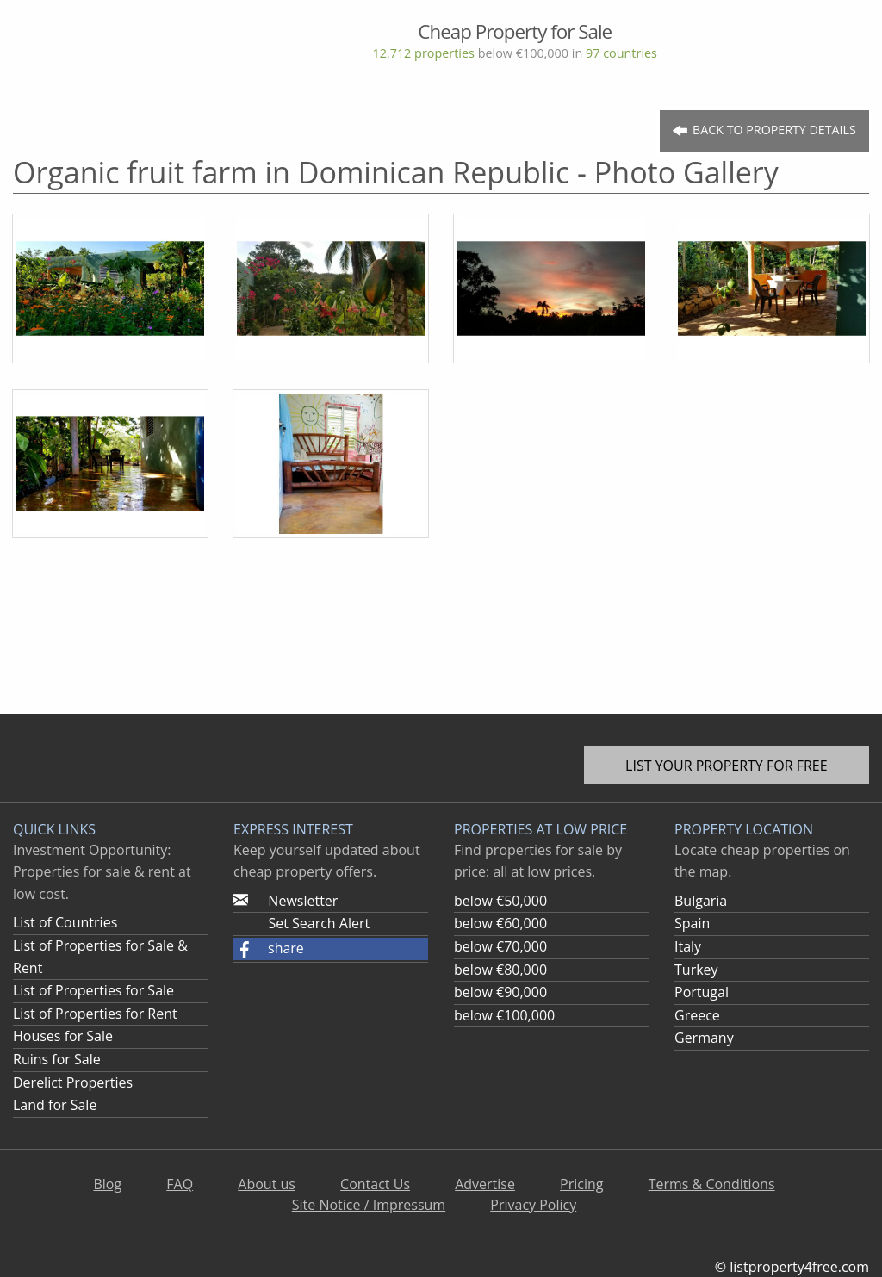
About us (266, 1184)
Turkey (696, 969)
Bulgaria (700, 900)
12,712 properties (423, 53)
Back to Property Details (764, 130)
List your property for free (726, 765)
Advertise (485, 1184)
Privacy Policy (533, 1204)
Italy (687, 946)
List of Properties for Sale (93, 990)
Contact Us (375, 1184)
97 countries (621, 53)
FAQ (179, 1184)
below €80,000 (500, 969)
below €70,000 (500, 946)
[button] (330, 949)
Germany (704, 1037)
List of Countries (65, 922)
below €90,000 (500, 992)
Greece (697, 1015)
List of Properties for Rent (95, 1013)
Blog (107, 1184)
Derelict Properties (73, 1082)
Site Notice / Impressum (368, 1204)
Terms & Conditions (712, 1184)
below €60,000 (500, 923)
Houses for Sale (63, 1035)
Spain (692, 923)
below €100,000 (504, 1015)
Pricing (581, 1184)
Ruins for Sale (57, 1059)
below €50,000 (500, 900)
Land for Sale (54, 1104)
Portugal (701, 992)
